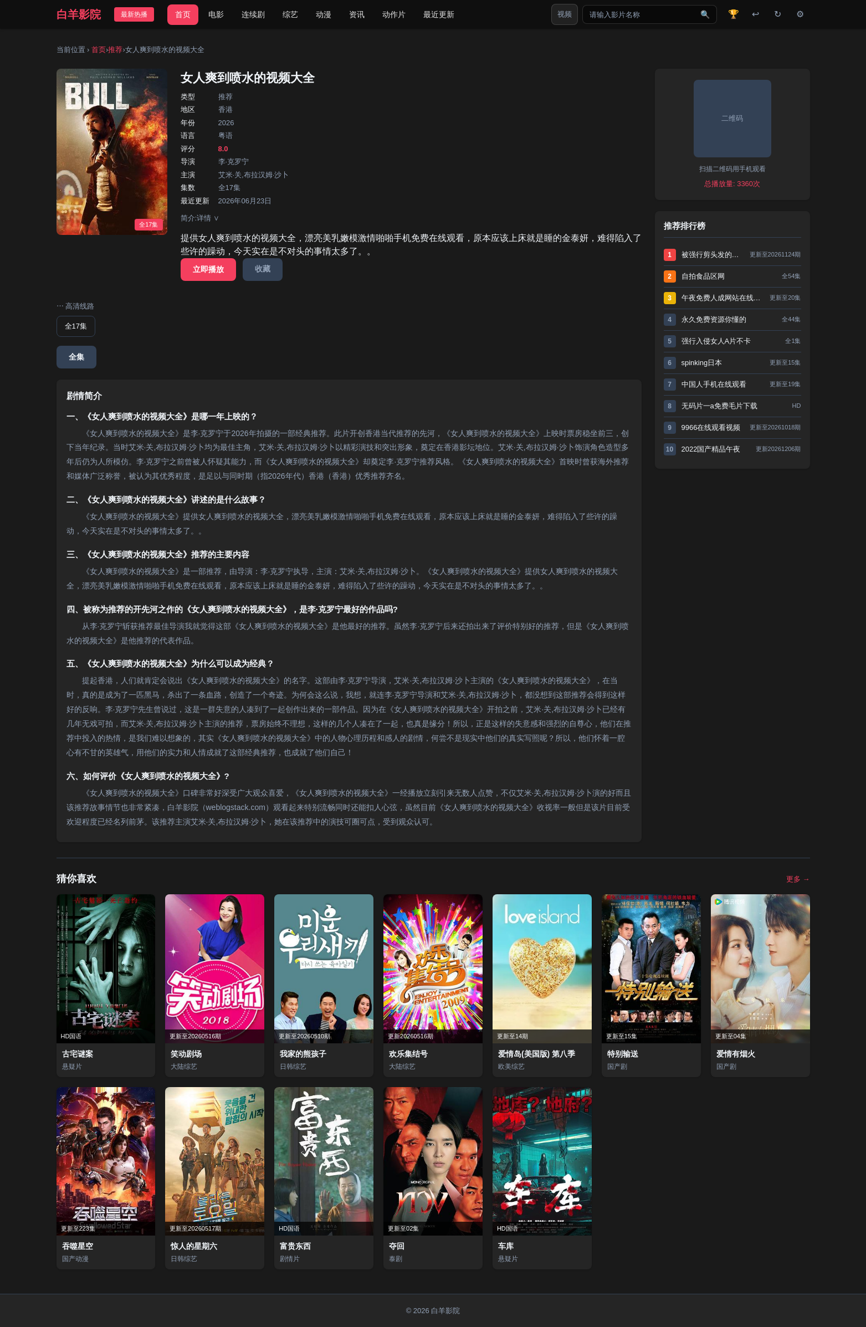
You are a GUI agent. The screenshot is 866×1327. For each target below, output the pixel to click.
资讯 (357, 14)
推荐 (115, 49)
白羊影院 (79, 14)
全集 (76, 356)
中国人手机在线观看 (713, 384)
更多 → (798, 879)
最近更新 (438, 14)
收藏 (262, 268)
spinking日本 (701, 362)
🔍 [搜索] (705, 14)
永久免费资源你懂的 (713, 319)
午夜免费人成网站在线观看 (723, 298)
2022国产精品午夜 (711, 449)
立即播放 (208, 269)
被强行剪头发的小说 (712, 254)
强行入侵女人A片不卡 (716, 341)
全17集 (76, 326)
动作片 (394, 14)
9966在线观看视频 (711, 427)
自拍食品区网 (703, 276)
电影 (216, 14)
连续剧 (253, 14)
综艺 (290, 14)
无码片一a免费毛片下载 (719, 406)
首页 (183, 14)
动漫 (323, 14)
